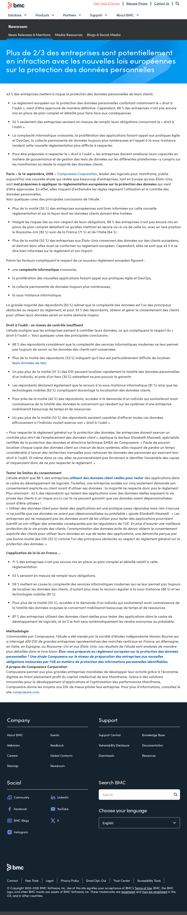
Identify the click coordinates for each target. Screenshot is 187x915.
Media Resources (69, 38)
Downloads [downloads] (106, 759)
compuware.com (25, 695)
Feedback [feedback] (57, 749)
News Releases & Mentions (29, 38)
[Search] (177, 5)
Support (96, 16)
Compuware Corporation (77, 177)
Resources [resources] (149, 759)
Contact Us (161, 5)
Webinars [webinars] (13, 749)
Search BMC (112, 785)
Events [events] (54, 739)
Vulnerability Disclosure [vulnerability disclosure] (114, 749)
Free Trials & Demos (107, 5)
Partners (69, 16)
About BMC (125, 16)
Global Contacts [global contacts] (61, 759)
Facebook (17, 812)
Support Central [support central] (110, 739)
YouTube (59, 812)
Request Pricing (137, 5)
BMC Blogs (18, 824)
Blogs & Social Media (104, 38)
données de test (33, 366)
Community (18, 801)
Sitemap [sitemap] (12, 770)
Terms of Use (143, 891)
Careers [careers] (12, 759)
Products (42, 16)
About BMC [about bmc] (15, 739)
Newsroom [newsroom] (57, 770)
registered (128, 895)
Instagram (17, 835)
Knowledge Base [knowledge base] (153, 739)
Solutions (14, 16)
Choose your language (123, 813)
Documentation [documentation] (152, 749)
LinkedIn (59, 801)
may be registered (154, 895)
